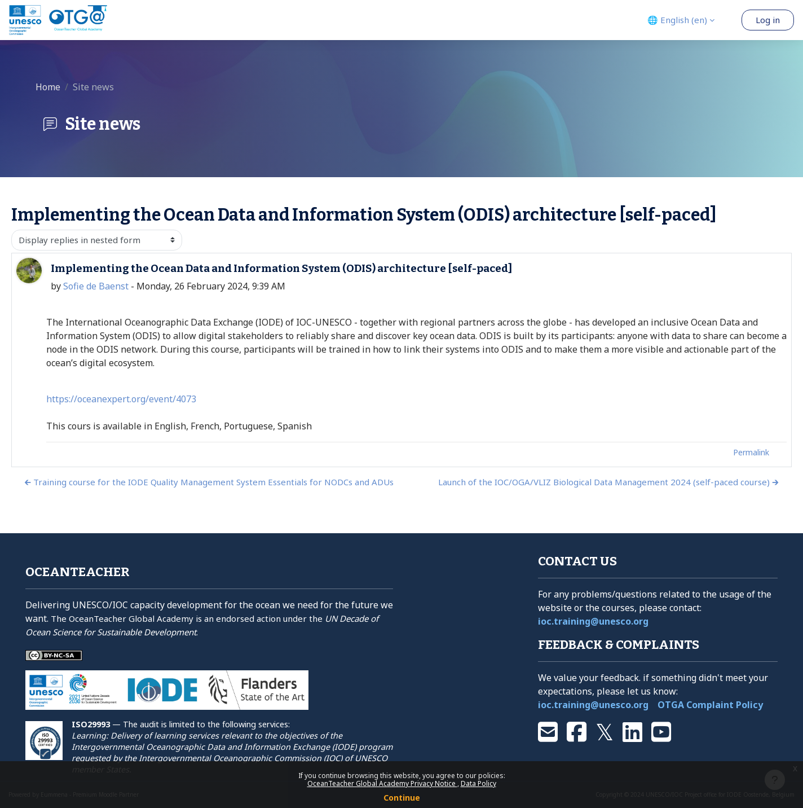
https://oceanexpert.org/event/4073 (121, 399)
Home (48, 87)
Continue (401, 797)
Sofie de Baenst (96, 286)
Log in (768, 19)
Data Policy (478, 783)
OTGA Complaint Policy (710, 705)
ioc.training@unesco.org (593, 621)
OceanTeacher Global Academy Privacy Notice (382, 783)
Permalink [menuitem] (751, 452)
